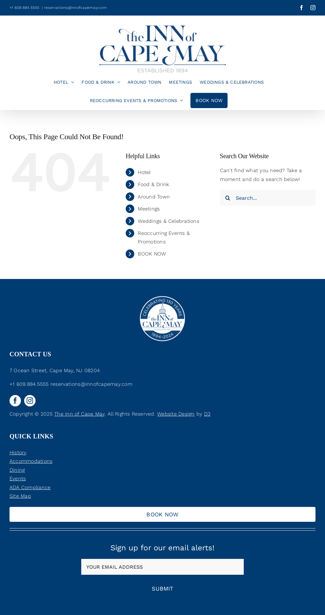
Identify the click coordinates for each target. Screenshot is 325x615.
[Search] (228, 198)
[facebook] (15, 400)
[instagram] (30, 400)
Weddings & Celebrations (168, 221)
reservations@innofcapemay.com (75, 7)
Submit (162, 588)
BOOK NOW (152, 254)
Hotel (144, 172)
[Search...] (267, 198)
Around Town (154, 197)
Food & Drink (153, 184)
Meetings (149, 209)
